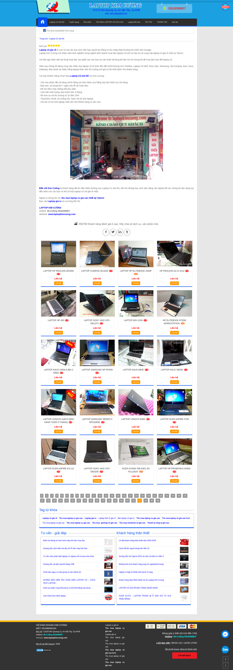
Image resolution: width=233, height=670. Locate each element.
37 (103, 500)
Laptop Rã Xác (134, 22)
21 (155, 496)
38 (109, 500)
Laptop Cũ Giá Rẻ (57, 22)
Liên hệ (175, 22)
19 (142, 496)
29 (54, 500)
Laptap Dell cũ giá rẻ (106, 518)
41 (127, 500)
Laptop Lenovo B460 (135, 419)
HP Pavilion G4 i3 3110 (174, 271)
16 (124, 496)
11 (94, 496)
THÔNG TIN (162, 22)
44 (146, 500)
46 (158, 500)
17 (130, 496)
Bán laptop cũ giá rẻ (126, 518)
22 (161, 496)
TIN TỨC (148, 22)
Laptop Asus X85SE (174, 369)
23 (167, 496)
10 (88, 496)
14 (112, 496)
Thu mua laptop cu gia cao (71, 518)
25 (179, 496)
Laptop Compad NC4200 (97, 271)
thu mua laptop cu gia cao (74, 198)
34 (85, 500)
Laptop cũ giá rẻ (47, 50)
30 (61, 500)
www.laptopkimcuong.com (62, 214)
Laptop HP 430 (58, 320)
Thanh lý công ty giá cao (158, 523)
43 (140, 500)
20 (148, 496)
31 (67, 500)
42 (134, 500)
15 (118, 496)
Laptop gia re (54, 201)
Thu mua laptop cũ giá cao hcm (176, 518)
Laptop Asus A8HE (136, 369)
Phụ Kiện (87, 22)
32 (73, 500)
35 (91, 500)
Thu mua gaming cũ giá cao (104, 523)
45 (152, 500)
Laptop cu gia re (112, 625)
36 (97, 500)
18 (136, 496)
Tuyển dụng (74, 22)
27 (42, 500)
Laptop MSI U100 (136, 320)
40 (121, 500)
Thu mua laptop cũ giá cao (53, 523)
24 (173, 496)
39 (115, 500)
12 (100, 496)
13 (106, 496)
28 (48, 500)
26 (185, 496)
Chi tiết (59, 283)
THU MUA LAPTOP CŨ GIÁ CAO (109, 22)
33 (79, 500)
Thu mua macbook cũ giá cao (132, 523)
